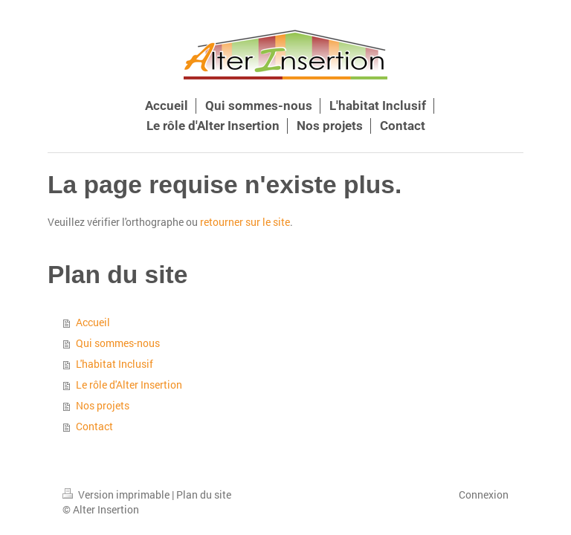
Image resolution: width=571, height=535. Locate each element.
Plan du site (203, 494)
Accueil (93, 322)
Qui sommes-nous (118, 343)
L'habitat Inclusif (114, 364)
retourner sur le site (245, 222)
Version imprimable (117, 494)
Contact (94, 426)
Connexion (484, 494)
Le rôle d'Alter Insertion (129, 384)
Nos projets (102, 405)
